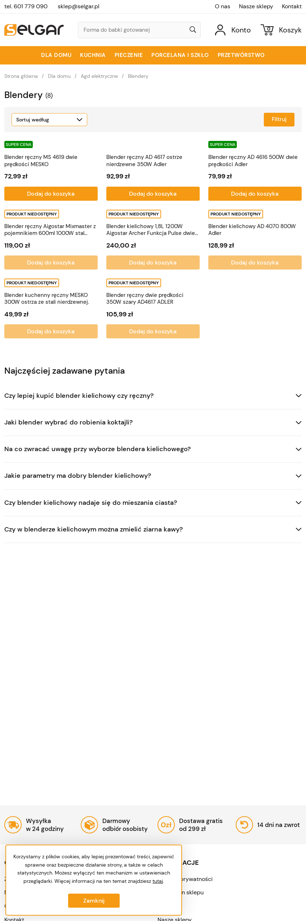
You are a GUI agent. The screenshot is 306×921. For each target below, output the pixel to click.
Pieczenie (129, 55)
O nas (222, 6)
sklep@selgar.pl (78, 6)
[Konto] (233, 29)
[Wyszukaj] (192, 30)
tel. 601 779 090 (26, 6)
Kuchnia (93, 55)
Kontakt (292, 6)
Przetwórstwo (241, 55)
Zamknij (94, 900)
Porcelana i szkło (180, 55)
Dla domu (56, 55)
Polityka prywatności (185, 879)
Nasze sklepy (256, 6)
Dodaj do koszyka (51, 193)
